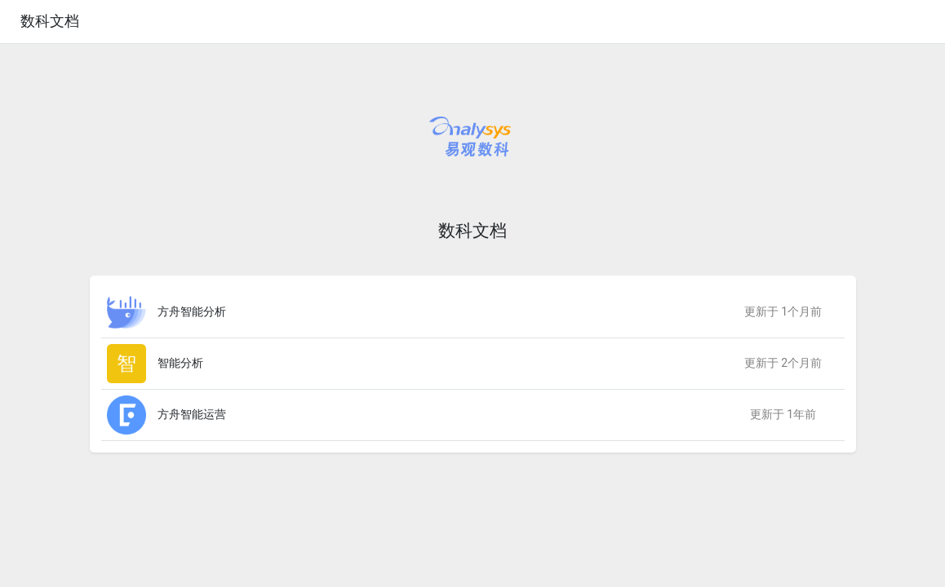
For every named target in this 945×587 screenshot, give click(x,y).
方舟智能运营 (192, 414)
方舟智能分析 (192, 311)
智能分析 (180, 362)
